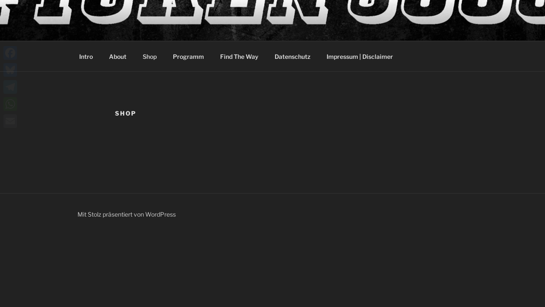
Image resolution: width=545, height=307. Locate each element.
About (117, 56)
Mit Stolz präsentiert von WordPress (126, 214)
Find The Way (239, 56)
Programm (188, 56)
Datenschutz (292, 56)
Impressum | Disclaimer (360, 56)
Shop (150, 56)
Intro (86, 56)
